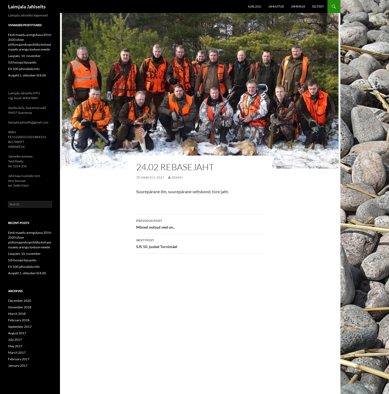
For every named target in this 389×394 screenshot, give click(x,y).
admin (177, 177)
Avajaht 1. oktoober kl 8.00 (27, 75)
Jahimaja (298, 6)
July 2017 (15, 340)
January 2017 (18, 365)
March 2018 (17, 314)
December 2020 (19, 301)
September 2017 (20, 327)
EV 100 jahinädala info (24, 69)
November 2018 (19, 307)
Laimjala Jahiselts (27, 6)
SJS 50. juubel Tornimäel (200, 243)
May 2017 (15, 346)
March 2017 (17, 352)
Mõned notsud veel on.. (200, 223)
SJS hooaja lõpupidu (22, 62)
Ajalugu (254, 6)
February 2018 (18, 320)
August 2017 (17, 333)
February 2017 (18, 359)
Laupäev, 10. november (24, 56)
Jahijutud (276, 6)
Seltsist (318, 6)
